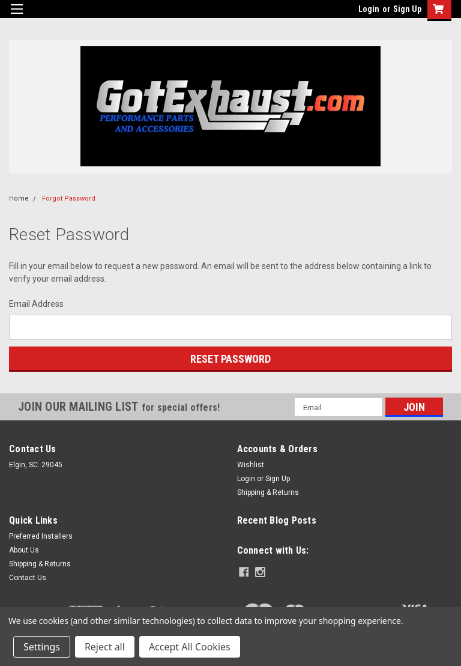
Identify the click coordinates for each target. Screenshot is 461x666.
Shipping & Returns (268, 492)
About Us (24, 550)
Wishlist (250, 465)
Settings (41, 646)
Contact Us (27, 578)
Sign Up (407, 9)
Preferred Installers (41, 536)
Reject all (105, 646)
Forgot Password (68, 198)
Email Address (36, 304)
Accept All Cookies (189, 646)
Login (368, 9)
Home (19, 198)
